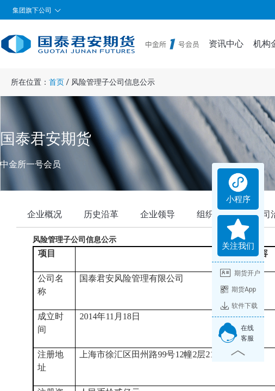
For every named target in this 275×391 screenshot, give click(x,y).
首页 (56, 82)
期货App (238, 289)
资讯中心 (226, 44)
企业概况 (44, 214)
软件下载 (239, 306)
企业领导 (157, 214)
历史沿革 (101, 214)
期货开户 (240, 273)
